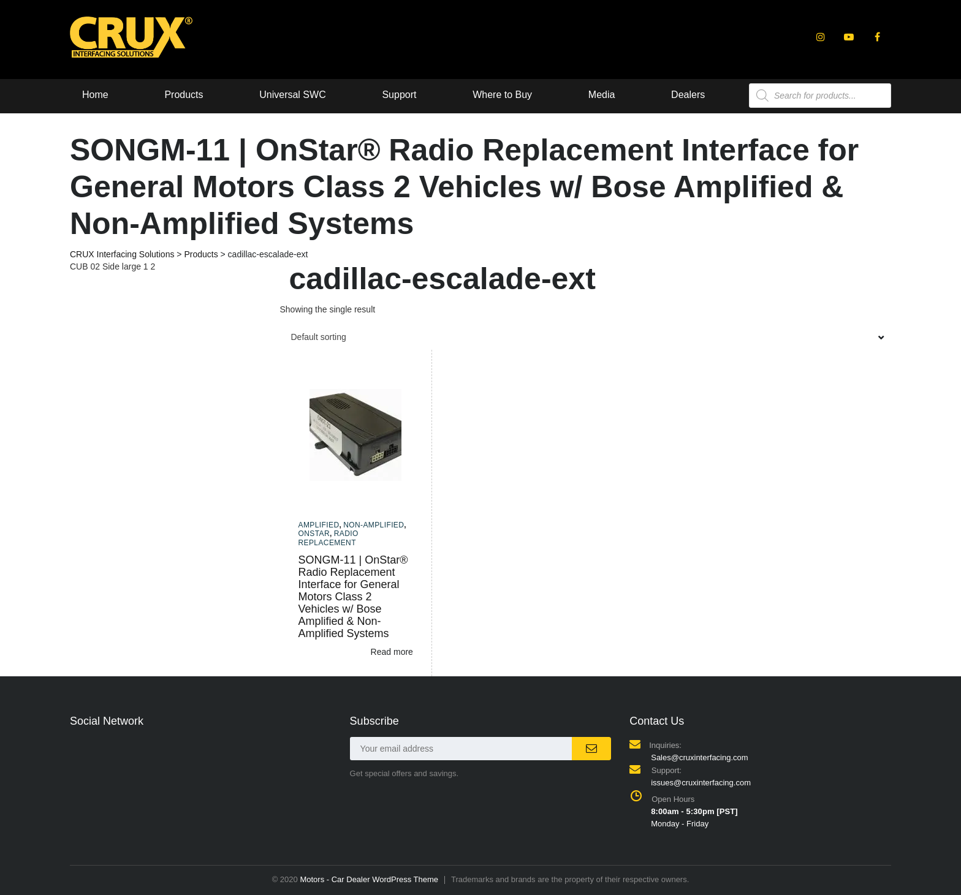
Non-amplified (373, 525)
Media (601, 94)
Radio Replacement (328, 537)
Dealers (688, 94)
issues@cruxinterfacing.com (701, 782)
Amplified (319, 525)
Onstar (314, 533)
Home (95, 94)
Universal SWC (292, 94)
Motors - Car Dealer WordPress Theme (369, 879)
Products (183, 94)
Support (399, 94)
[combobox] (586, 337)
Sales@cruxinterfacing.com (699, 757)
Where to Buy (502, 94)
